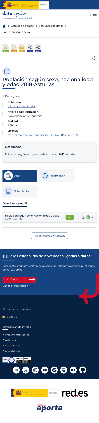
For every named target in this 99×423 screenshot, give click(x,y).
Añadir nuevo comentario (49, 235)
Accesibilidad (12, 351)
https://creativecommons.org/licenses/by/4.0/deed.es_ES (43, 135)
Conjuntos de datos (51, 25)
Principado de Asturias (21, 106)
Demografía (12, 96)
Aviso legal (11, 340)
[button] (95, 14)
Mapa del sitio (12, 345)
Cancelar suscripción (15, 285)
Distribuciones (14, 203)
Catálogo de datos (22, 25)
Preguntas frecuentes (17, 334)
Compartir (93, 58)
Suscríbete (19, 279)
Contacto (12, 317)
